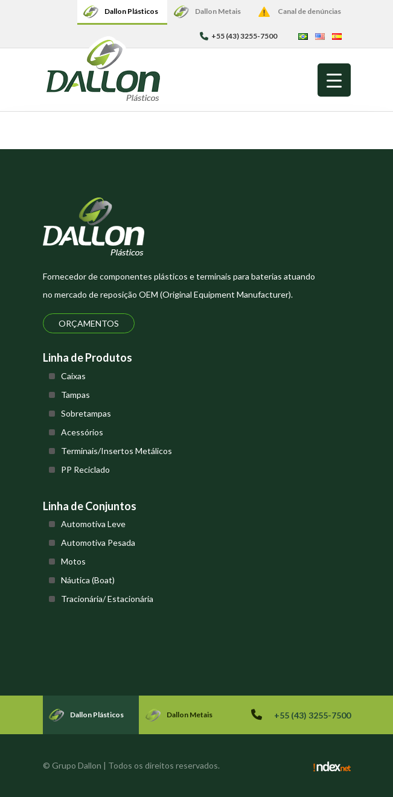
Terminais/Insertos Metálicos (116, 451)
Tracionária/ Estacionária (107, 599)
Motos (73, 561)
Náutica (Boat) (88, 580)
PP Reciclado (85, 469)
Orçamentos (89, 323)
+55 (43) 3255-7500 (238, 35)
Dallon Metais (218, 11)
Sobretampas (86, 413)
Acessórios (82, 432)
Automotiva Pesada (98, 542)
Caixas (73, 376)
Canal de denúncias (309, 11)
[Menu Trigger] (334, 80)
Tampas (75, 394)
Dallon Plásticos (131, 11)
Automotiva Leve (93, 524)
